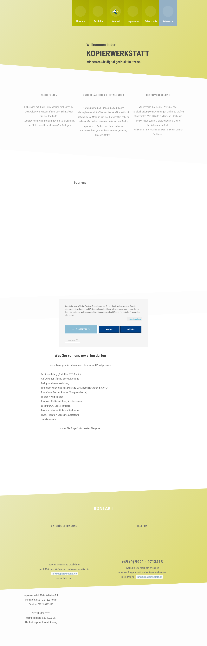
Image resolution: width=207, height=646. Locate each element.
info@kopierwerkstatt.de (64, 573)
